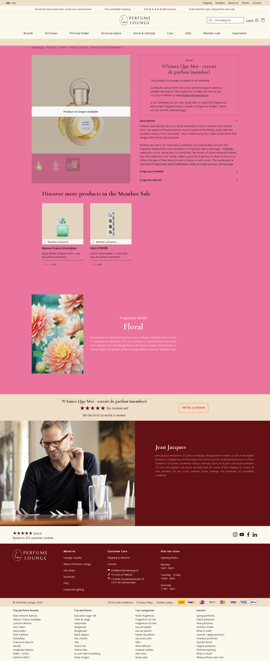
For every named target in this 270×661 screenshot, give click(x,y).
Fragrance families (189, 171)
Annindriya (19, 638)
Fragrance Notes (189, 180)
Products (52, 47)
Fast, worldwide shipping (117, 9)
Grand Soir (80, 646)
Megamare (80, 627)
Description (189, 120)
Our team (69, 570)
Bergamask (80, 630)
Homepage (38, 47)
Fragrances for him (146, 623)
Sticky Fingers (81, 657)
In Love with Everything (87, 653)
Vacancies (69, 576)
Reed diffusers (143, 646)
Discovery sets (143, 638)
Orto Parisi (19, 627)
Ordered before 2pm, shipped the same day (212, 9)
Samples (220, 2)
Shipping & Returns (118, 557)
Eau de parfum (143, 630)
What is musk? (204, 653)
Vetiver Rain (80, 649)
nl (14, 3)
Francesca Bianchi (23, 642)
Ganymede (80, 623)
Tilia (76, 642)
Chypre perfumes (206, 646)
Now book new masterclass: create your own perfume (63, 9)
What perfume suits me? (210, 657)
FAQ (66, 583)
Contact (257, 2)
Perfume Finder (205, 627)
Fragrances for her (145, 619)
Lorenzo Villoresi (22, 623)
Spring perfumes (205, 615)
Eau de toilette (143, 627)
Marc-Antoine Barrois (25, 615)
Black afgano (81, 634)
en (8, 3)
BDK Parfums (20, 634)
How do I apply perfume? (210, 634)
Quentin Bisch (204, 642)
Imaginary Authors (23, 649)
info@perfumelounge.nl (194, 95)
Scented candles (144, 649)
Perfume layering (205, 649)
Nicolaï (17, 646)
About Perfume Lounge (77, 564)
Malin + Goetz (21, 653)
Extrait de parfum (145, 634)
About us (233, 2)
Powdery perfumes (207, 638)
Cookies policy (164, 602)
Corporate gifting (74, 589)
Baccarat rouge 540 (85, 615)
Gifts (138, 642)
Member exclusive (56, 241)
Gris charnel (80, 638)
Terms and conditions (120, 602)
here (183, 110)
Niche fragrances (144, 615)
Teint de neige (82, 619)
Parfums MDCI (21, 657)
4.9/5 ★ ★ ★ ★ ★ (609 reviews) (160, 9)
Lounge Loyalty (73, 557)
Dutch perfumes (205, 619)
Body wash (141, 657)
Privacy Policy (145, 602)
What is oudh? (204, 630)
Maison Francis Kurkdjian (27, 619)
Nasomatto (19, 630)
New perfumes (204, 623)
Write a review (193, 407)
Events (245, 2)
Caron (62, 47)
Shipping (207, 2)
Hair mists (141, 653)
